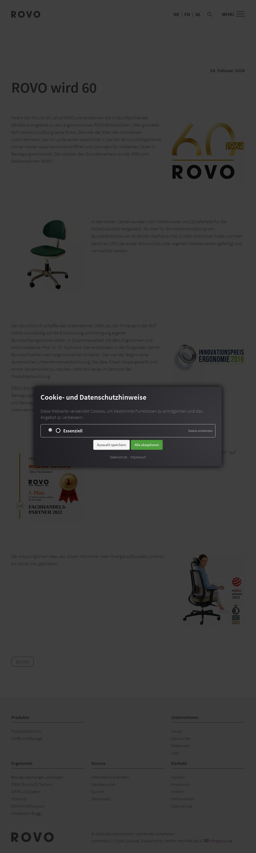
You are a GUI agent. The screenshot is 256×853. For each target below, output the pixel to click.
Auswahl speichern (111, 444)
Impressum (138, 457)
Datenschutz (118, 457)
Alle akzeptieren (146, 444)
